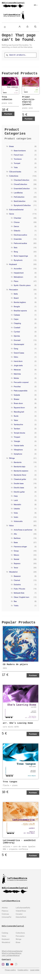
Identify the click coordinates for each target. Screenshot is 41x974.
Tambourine (18, 424)
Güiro (16, 357)
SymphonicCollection (22, 205)
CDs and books (15, 172)
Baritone (17, 538)
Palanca (5, 911)
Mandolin (17, 504)
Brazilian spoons (20, 311)
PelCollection (19, 197)
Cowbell (17, 327)
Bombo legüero (20, 302)
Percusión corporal (21, 382)
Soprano (17, 563)
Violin (16, 517)
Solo (15, 247)
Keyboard (13, 264)
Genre (11, 214)
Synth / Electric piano (22, 285)
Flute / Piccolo (19, 589)
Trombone (18, 159)
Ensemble (18, 239)
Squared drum (19, 408)
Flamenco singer (20, 547)
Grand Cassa (19, 353)
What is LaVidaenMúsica (11, 953)
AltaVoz (5, 908)
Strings (12, 458)
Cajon (16, 319)
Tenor (16, 568)
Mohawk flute (19, 593)
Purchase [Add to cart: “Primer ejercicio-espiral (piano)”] (28, 119)
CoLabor (19, 914)
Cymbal (17, 332)
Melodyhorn (18, 277)
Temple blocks (19, 433)
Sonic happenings (21, 256)
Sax (15, 601)
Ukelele (17, 509)
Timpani (17, 437)
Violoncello (18, 521)
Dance (16, 226)
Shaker (16, 399)
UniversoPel (6, 917)
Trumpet (17, 163)
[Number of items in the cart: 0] (27, 26)
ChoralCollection (20, 184)
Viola (16, 513)
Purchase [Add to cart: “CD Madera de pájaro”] (33, 675)
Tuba (16, 167)
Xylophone (18, 454)
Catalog (5, 933)
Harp (16, 496)
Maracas (17, 370)
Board (16, 298)
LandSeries (18, 193)
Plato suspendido (20, 391)
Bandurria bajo (19, 466)
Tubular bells (19, 445)
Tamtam (17, 429)
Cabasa (17, 315)
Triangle (17, 441)
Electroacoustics (20, 235)
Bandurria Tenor (20, 475)
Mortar (16, 378)
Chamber (17, 218)
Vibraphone (18, 450)
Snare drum (18, 403)
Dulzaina (17, 584)
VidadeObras (21, 911)
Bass (16, 542)
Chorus (16, 222)
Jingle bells (18, 365)
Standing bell (19, 412)
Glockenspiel (19, 344)
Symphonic (18, 260)
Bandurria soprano (21, 471)
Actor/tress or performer (23, 530)
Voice (11, 525)
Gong (16, 349)
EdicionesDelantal (16, 210)
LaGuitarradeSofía (23, 908)
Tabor (16, 420)
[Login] (19, 26)
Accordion (18, 269)
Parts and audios (20, 243)
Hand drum (18, 361)
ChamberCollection (21, 180)
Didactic (17, 231)
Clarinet (17, 580)
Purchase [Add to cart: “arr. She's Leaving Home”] (33, 734)
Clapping (17, 323)
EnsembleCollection (22, 188)
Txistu (16, 605)
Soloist (16, 559)
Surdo (16, 416)
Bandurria (17, 462)
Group (16, 551)
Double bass (19, 483)
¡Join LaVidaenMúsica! (11, 955)
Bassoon (17, 576)
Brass (11, 146)
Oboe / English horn (21, 597)
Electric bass (19, 488)
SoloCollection (19, 201)
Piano (16, 281)
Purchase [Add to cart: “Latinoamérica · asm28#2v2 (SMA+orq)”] (33, 855)
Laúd (16, 500)
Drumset (17, 340)
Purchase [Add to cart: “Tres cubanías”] (8, 114)
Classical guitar (20, 479)
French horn (18, 155)
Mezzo (16, 555)
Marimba (17, 374)
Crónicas (5, 914)
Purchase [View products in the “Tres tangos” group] (33, 792)
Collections (13, 176)
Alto (15, 534)
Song (16, 252)
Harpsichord (18, 273)
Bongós (17, 306)
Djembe (17, 336)
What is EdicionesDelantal (12, 951)
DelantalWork (21, 917)
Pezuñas (17, 386)
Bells (16, 294)
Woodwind (13, 572)
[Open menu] (4, 27)
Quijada (17, 395)
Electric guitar (19, 492)
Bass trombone (20, 151)
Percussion (13, 290)
